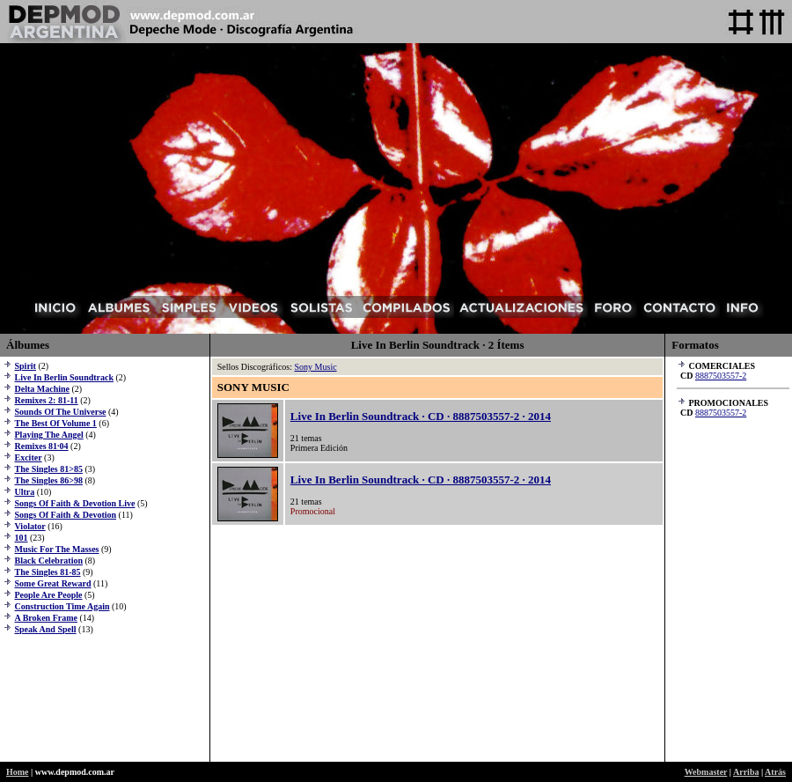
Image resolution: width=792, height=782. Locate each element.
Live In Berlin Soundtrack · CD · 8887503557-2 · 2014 (420, 416)
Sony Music (316, 367)
